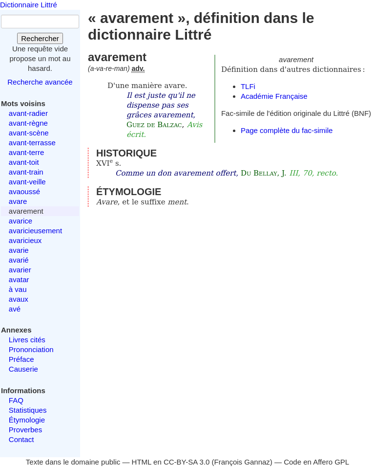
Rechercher (40, 38)
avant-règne (28, 123)
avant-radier (28, 113)
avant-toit (24, 162)
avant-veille (27, 182)
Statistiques (28, 410)
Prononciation (31, 349)
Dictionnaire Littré (28, 4)
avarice (20, 221)
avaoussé (24, 191)
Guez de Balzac (154, 124)
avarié (19, 260)
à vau (18, 289)
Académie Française (274, 96)
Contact (21, 439)
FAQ (16, 400)
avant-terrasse (32, 142)
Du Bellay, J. (264, 173)
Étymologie (27, 420)
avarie (19, 250)
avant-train (26, 172)
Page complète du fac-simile (287, 130)
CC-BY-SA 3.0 (187, 462)
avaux (18, 299)
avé (15, 309)
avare (18, 201)
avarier (20, 270)
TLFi (248, 86)
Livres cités (27, 339)
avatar (19, 279)
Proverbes (25, 429)
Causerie (23, 369)
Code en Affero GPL (316, 462)
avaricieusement (35, 230)
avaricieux (25, 240)
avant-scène (29, 133)
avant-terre (26, 152)
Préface (21, 359)
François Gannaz (242, 462)
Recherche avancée (39, 82)
